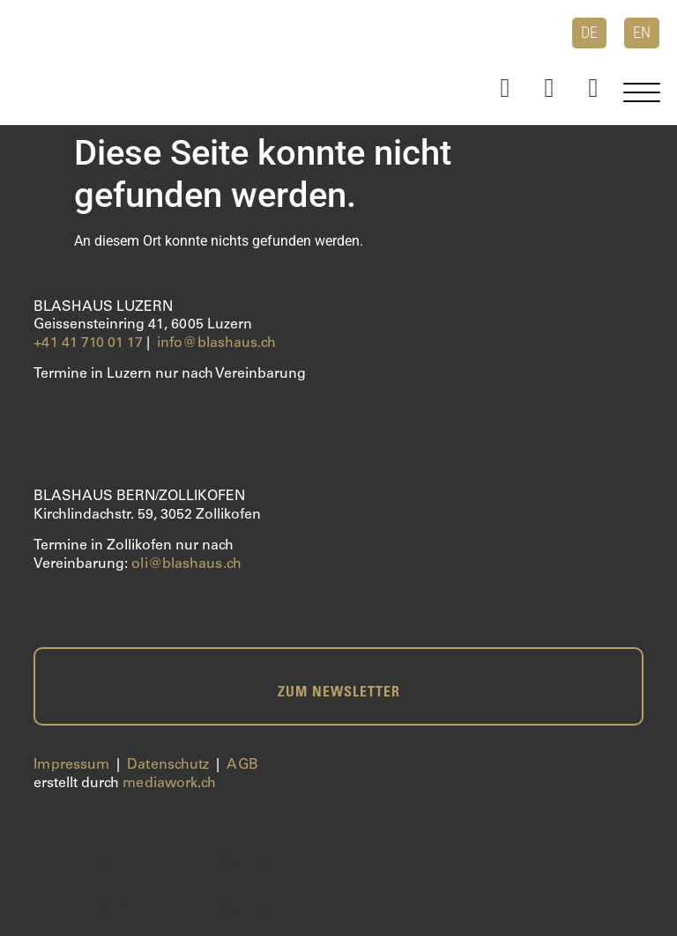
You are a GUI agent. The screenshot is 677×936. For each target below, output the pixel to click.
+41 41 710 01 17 (88, 343)
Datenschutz (168, 765)
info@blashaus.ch (217, 343)
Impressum (71, 765)
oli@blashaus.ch (186, 564)
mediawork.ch (169, 784)
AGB (242, 765)
